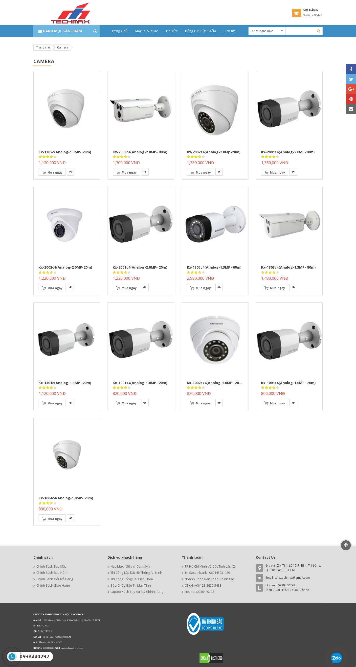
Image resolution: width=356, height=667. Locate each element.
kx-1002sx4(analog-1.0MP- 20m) (215, 382)
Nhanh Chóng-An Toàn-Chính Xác (209, 579)
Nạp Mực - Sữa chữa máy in (131, 566)
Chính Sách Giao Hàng (53, 585)
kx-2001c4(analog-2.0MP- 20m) (140, 267)
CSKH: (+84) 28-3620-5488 (203, 585)
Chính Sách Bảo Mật (51, 566)
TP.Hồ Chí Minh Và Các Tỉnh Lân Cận (211, 566)
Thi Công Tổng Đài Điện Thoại (132, 579)
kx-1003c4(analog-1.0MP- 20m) (288, 382)
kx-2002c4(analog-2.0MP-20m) (65, 267)
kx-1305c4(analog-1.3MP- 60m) (214, 267)
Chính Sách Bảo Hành (52, 572)
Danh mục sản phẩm (62, 30)
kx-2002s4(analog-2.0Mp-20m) (214, 152)
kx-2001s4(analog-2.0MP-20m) (288, 152)
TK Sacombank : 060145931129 (207, 572)
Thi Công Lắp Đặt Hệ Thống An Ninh (136, 572)
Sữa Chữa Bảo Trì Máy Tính (131, 585)
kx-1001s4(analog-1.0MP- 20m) (140, 382)
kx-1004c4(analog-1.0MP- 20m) (66, 498)
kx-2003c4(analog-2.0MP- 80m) (140, 152)
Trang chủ (43, 47)
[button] (70, 172)
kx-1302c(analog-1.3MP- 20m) (65, 152)
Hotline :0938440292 (199, 591)
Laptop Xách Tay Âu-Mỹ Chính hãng (137, 591)
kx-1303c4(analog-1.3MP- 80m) (288, 267)
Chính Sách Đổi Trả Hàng (54, 579)
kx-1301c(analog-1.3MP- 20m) (65, 382)
